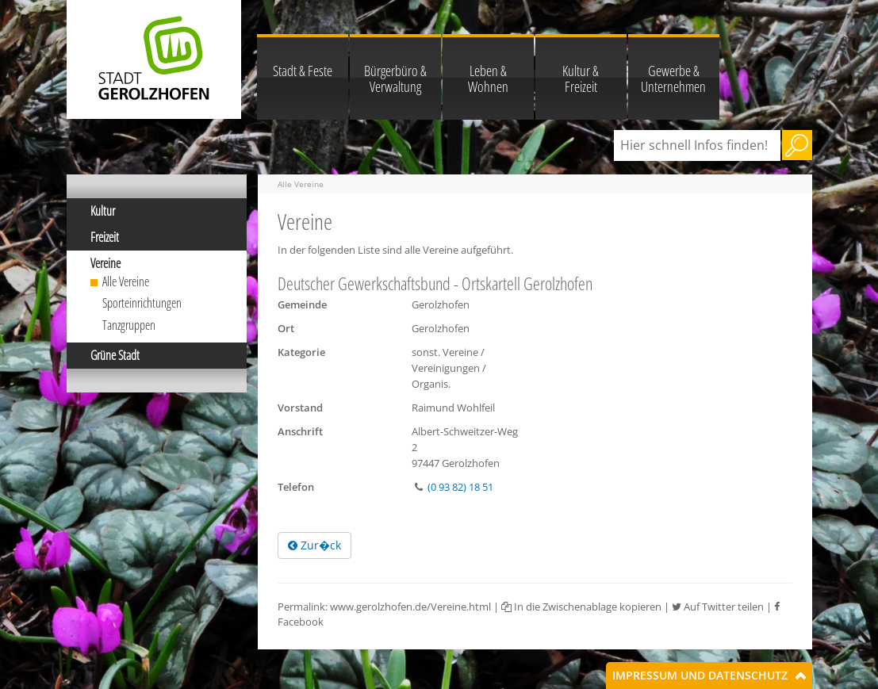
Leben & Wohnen (488, 78)
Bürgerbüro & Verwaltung (395, 78)
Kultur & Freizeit (580, 78)
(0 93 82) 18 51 (460, 487)
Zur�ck (314, 545)
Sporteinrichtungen (142, 303)
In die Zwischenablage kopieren (581, 606)
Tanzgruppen (128, 325)
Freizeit (104, 237)
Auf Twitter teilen (718, 606)
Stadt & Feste (302, 70)
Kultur (102, 211)
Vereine (105, 263)
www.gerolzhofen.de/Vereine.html (410, 606)
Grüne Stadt (115, 355)
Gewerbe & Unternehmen (673, 78)
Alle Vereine (125, 281)
